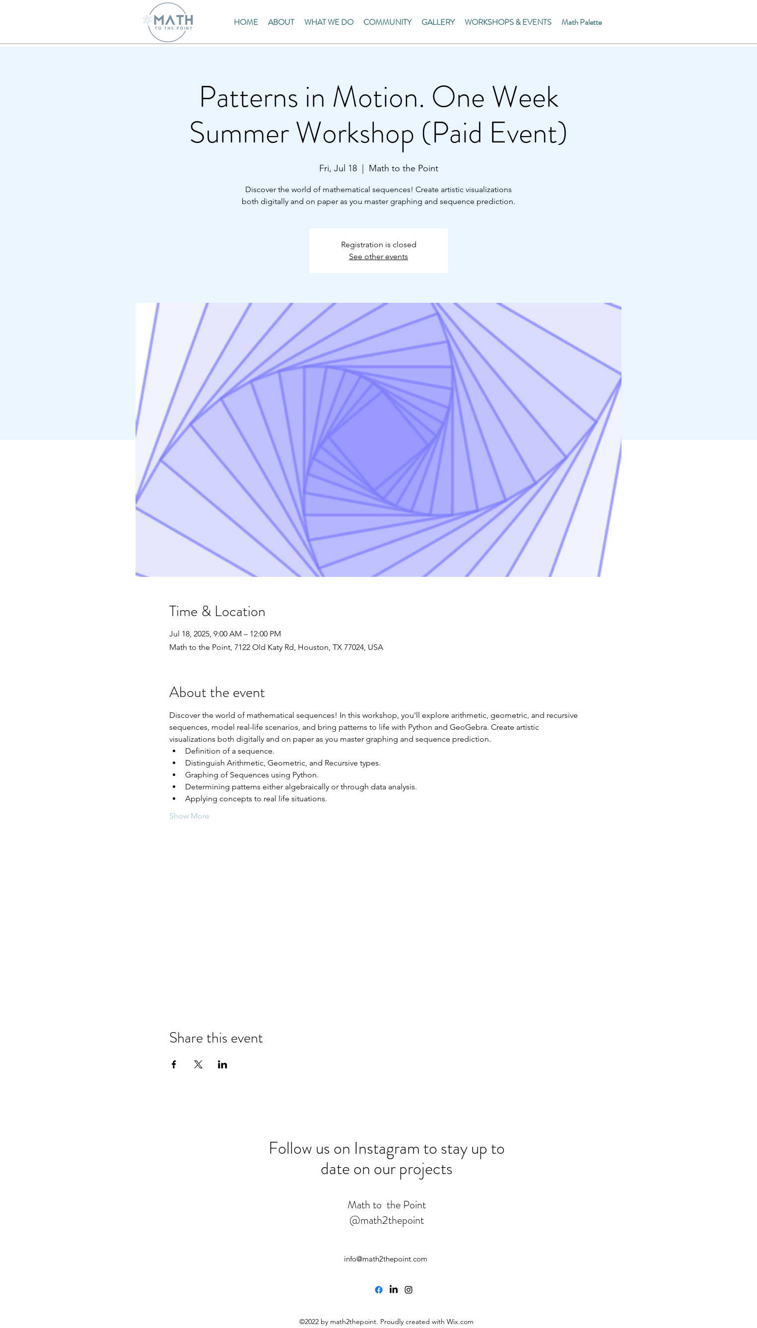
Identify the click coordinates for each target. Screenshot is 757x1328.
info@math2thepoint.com (385, 1258)
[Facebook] (379, 1290)
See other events (378, 256)
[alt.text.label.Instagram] (408, 1290)
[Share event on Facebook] (174, 1064)
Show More (189, 816)
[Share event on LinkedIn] (222, 1064)
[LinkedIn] (394, 1290)
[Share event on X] (198, 1064)
